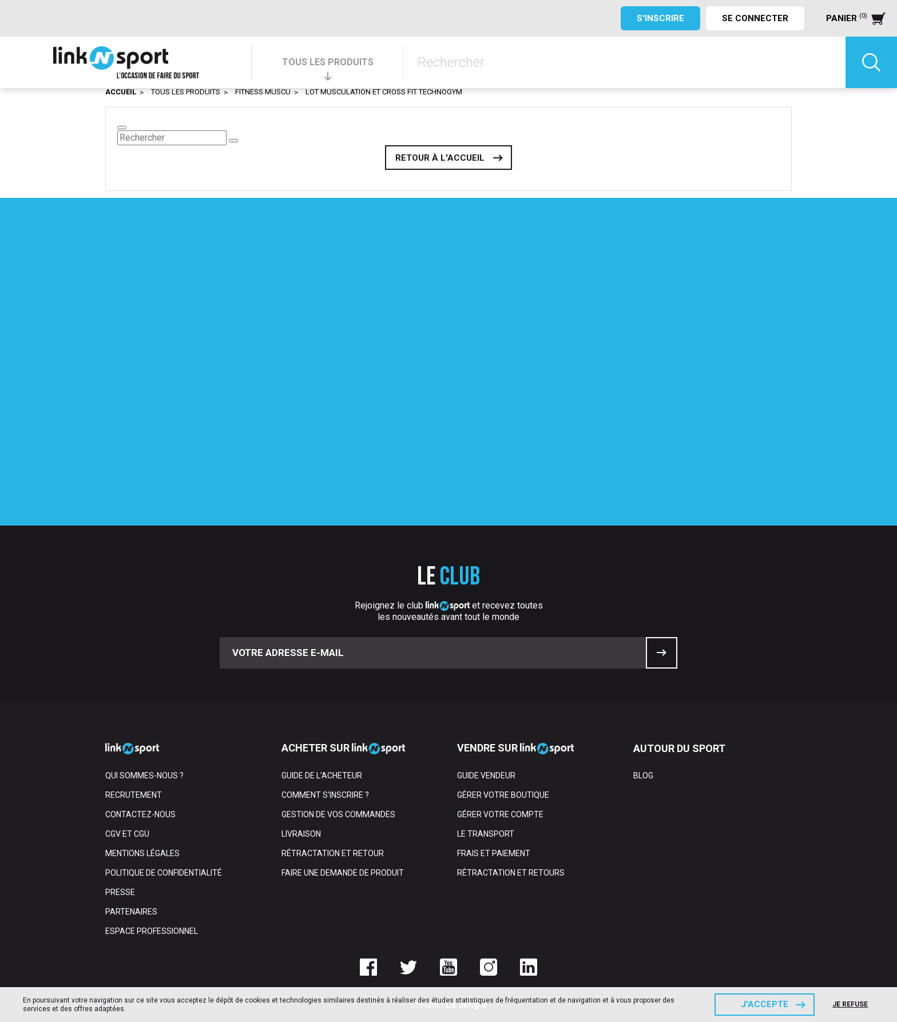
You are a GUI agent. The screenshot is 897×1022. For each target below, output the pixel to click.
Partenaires (131, 911)
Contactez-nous (140, 814)
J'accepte (764, 1004)
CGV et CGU (127, 833)
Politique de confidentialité (163, 872)
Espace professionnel (151, 931)
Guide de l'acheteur (321, 775)
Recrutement (133, 795)
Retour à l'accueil (440, 158)
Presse (120, 892)
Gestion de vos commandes (338, 814)
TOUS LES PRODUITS (328, 62)
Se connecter (755, 18)
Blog (643, 775)
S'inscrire (660, 18)
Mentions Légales (142, 853)
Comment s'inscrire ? (325, 795)
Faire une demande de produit (342, 872)
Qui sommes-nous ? (144, 775)
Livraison (301, 833)
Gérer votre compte (500, 814)
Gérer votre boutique (503, 795)
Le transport (485, 833)
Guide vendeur (486, 775)
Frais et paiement (493, 853)
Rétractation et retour (332, 853)
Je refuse (850, 1004)
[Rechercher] (624, 62)
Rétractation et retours (511, 872)
